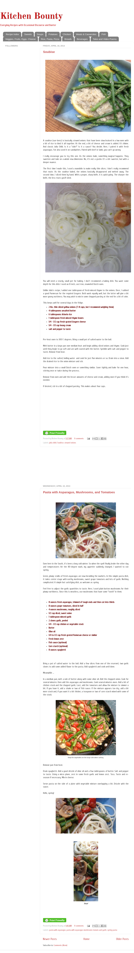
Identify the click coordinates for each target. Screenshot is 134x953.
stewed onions (70, 443)
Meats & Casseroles (86, 34)
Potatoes (52, 34)
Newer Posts (50, 939)
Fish (103, 34)
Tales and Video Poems (105, 39)
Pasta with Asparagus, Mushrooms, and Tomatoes (79, 492)
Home (86, 939)
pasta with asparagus (57, 930)
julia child (52, 443)
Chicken (67, 34)
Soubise (49, 52)
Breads (68, 39)
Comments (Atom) (60, 945)
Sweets (28, 34)
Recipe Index (12, 34)
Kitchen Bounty (31, 16)
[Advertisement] (86, 466)
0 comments (79, 438)
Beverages (82, 39)
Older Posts (122, 939)
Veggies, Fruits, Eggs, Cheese (20, 39)
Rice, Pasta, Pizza (50, 39)
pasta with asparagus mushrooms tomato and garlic (87, 930)
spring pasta (112, 930)
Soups (40, 34)
